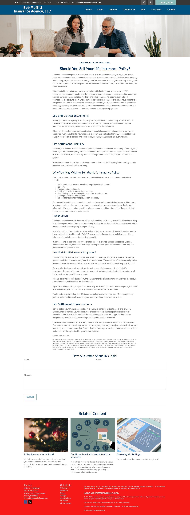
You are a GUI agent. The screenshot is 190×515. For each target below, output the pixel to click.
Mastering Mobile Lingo (129, 454)
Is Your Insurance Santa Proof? (39, 454)
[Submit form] (30, 397)
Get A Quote (166, 2)
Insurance (64, 490)
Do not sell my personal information (129, 488)
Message (28, 375)
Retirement (64, 488)
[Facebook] (150, 2)
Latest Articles (65, 498)
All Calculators (65, 503)
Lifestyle (63, 496)
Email (98, 360)
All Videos (64, 501)
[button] (89, 10)
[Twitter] (143, 2)
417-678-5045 (62, 2)
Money (62, 493)
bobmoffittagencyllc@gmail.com (86, 2)
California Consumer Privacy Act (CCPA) (145, 486)
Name (26, 360)
